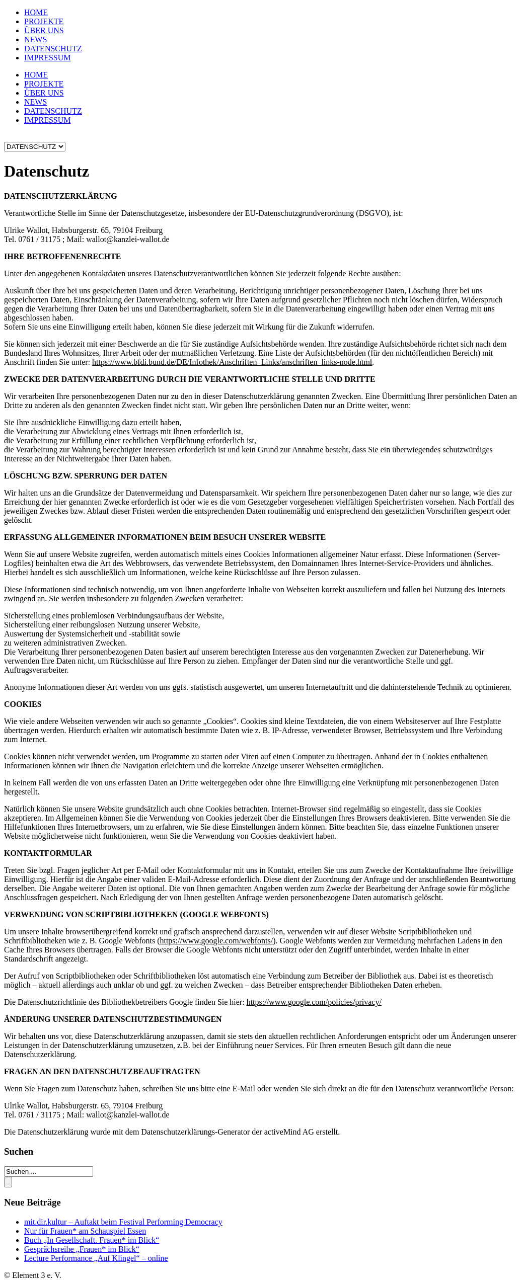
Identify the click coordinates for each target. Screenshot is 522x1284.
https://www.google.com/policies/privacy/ (314, 1002)
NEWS (35, 39)
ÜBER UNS (44, 30)
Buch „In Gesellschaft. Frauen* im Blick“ (91, 1240)
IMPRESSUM (47, 57)
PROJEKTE (43, 21)
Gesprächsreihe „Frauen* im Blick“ (81, 1249)
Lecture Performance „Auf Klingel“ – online (96, 1258)
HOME (36, 12)
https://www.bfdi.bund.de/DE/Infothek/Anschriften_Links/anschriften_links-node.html (232, 362)
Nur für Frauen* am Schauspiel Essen (85, 1231)
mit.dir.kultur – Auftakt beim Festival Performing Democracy (123, 1222)
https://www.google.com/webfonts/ (216, 940)
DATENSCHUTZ (53, 48)
